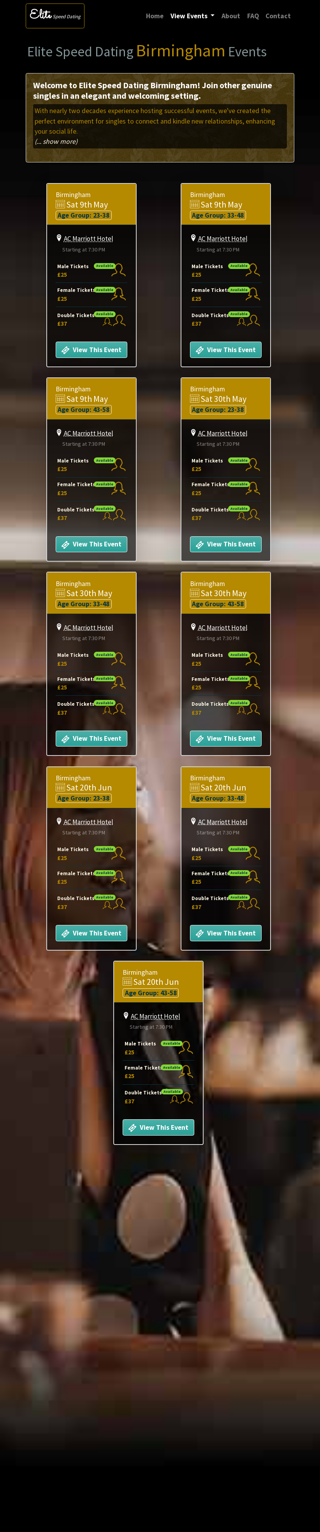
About (231, 16)
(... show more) (56, 141)
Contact (278, 16)
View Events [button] (190, 16)
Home (156, 15)
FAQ (253, 16)
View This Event (91, 350)
